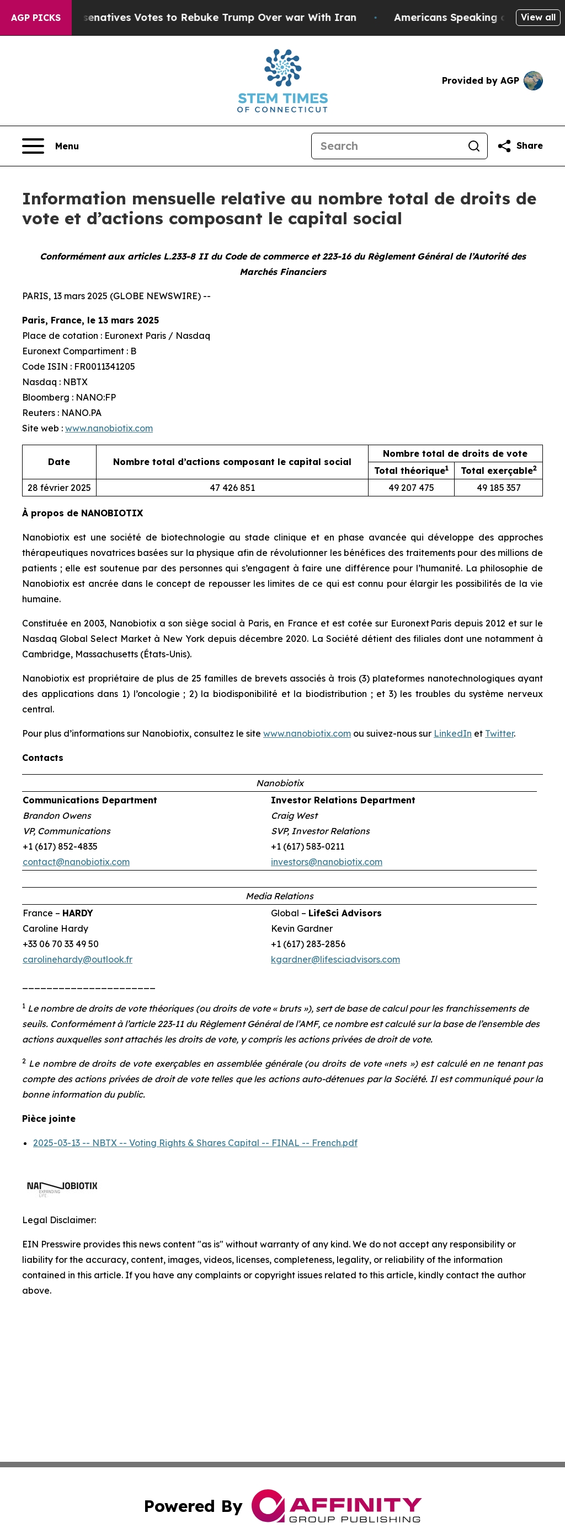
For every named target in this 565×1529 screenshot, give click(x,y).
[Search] (386, 146)
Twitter (499, 733)
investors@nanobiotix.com (326, 861)
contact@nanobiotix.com (76, 861)
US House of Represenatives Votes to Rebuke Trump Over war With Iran (193, 17)
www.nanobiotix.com (109, 428)
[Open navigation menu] (50, 146)
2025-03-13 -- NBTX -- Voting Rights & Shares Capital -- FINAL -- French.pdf (195, 1142)
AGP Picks (36, 17)
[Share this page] (520, 146)
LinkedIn (453, 733)
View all (538, 17)
